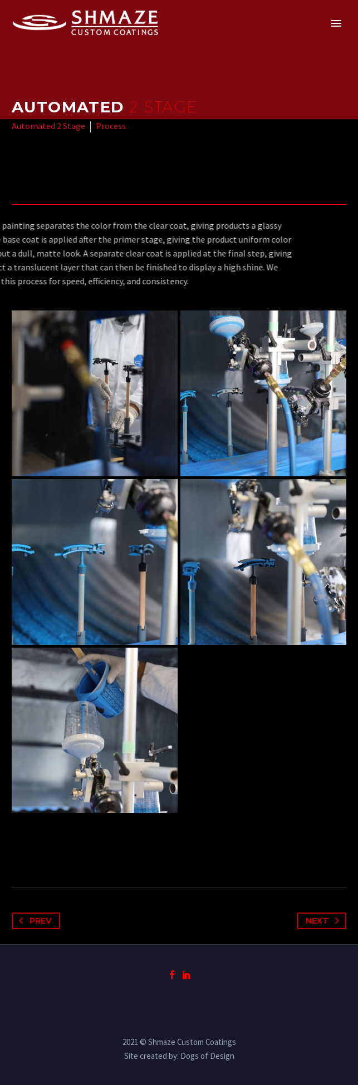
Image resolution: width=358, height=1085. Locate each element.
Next (325, 921)
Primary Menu (336, 23)
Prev (32, 921)
